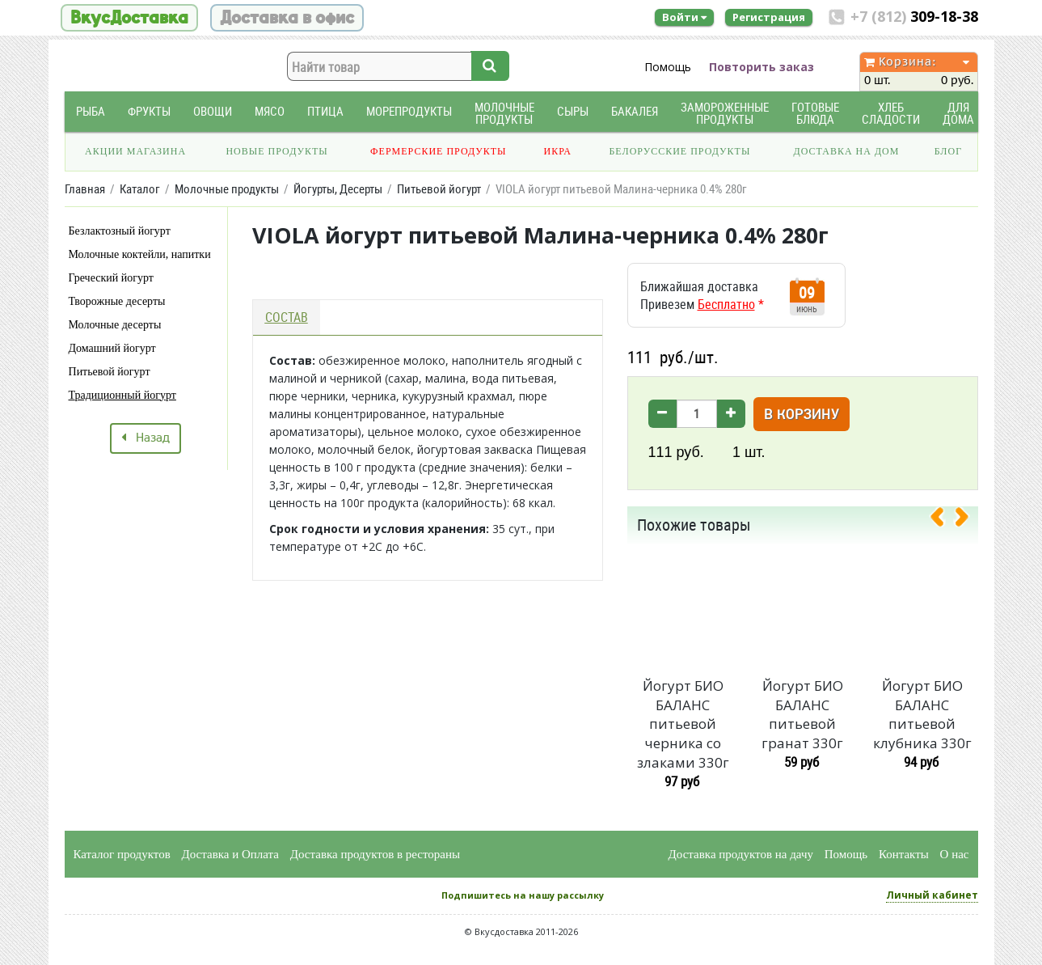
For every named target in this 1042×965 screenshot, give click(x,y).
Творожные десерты (117, 301)
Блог (948, 151)
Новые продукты (276, 151)
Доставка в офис (287, 18)
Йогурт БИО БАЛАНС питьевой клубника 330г (922, 714)
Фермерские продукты (438, 151)
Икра (558, 151)
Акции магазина (135, 151)
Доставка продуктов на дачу (741, 854)
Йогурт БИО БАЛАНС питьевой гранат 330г (802, 714)
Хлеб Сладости (891, 113)
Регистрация (768, 17)
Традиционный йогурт (122, 395)
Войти (684, 17)
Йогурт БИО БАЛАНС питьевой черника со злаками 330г (683, 724)
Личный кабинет (932, 895)
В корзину (801, 415)
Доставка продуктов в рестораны (375, 854)
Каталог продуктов (122, 854)
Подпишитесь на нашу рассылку (522, 895)
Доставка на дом (846, 151)
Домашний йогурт (112, 348)
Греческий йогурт (111, 278)
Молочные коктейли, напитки (140, 254)
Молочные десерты (115, 325)
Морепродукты (409, 111)
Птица (325, 111)
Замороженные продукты (725, 113)
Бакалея (634, 111)
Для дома (958, 113)
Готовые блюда (815, 113)
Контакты (904, 854)
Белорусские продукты (679, 151)
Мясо (270, 111)
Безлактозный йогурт (120, 231)
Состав (286, 317)
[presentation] (943, 520)
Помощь (667, 66)
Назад (145, 438)
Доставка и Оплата (231, 854)
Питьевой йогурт (109, 372)
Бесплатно (726, 304)
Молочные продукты (504, 113)
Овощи (212, 111)
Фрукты (149, 111)
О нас (954, 854)
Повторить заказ (761, 66)
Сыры (572, 111)
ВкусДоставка (129, 18)
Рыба (90, 111)
